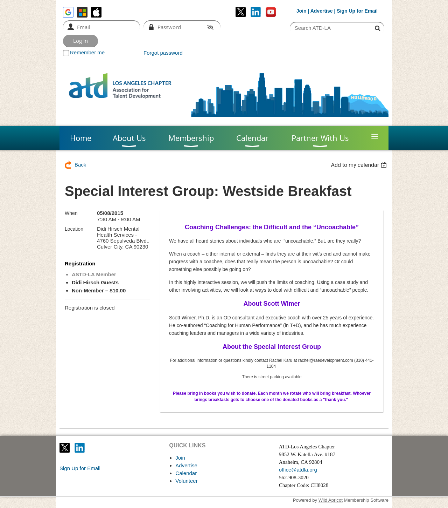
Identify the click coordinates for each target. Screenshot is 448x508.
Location (74, 229)
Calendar (186, 473)
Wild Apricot (330, 500)
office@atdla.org (298, 470)
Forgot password (163, 53)
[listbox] (359, 165)
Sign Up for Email (79, 468)
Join (301, 11)
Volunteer (186, 481)
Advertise (321, 11)
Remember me (87, 52)
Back (80, 165)
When (71, 213)
